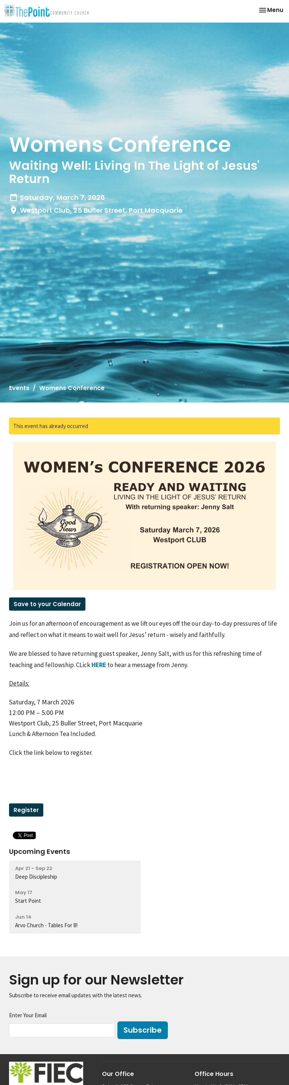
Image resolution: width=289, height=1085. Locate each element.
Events (19, 388)
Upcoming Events (39, 851)
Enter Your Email (28, 1015)
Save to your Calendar (47, 604)
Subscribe (142, 1030)
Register (26, 810)
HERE (98, 665)
